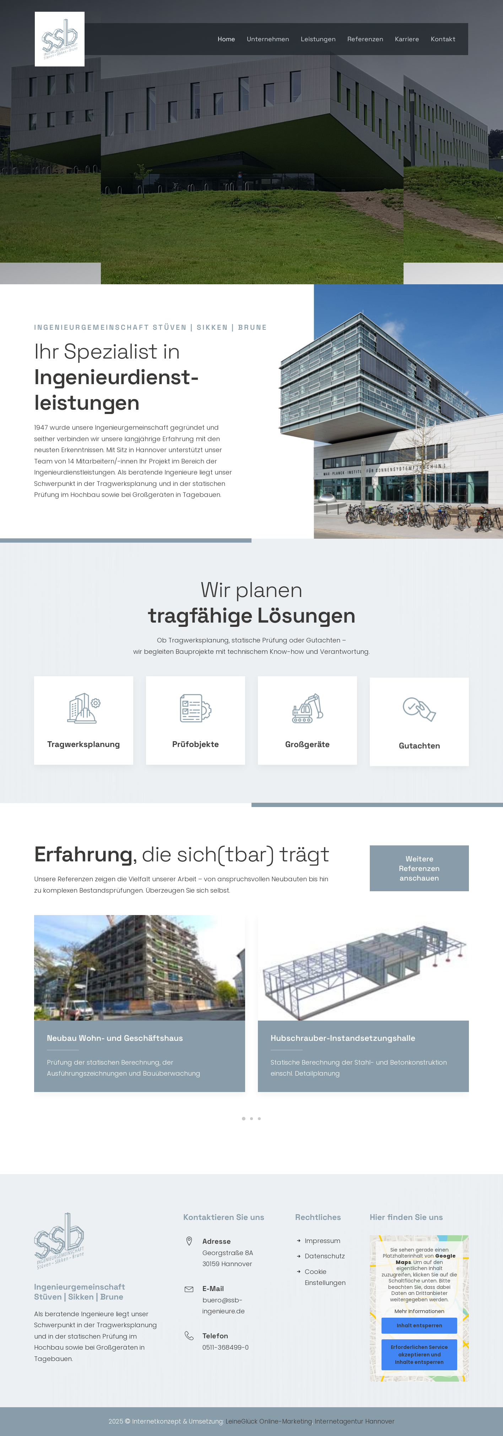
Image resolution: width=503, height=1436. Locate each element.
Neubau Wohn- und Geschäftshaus (132, 1037)
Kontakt (443, 39)
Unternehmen (268, 39)
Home (226, 39)
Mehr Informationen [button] (419, 1311)
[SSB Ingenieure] (62, 39)
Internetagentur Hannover (355, 1421)
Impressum (322, 1240)
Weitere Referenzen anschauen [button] (420, 893)
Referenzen (365, 39)
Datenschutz (325, 1255)
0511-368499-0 (225, 1347)
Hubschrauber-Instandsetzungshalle (360, 1037)
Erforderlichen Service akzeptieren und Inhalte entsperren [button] (419, 1354)
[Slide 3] (259, 1118)
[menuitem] (229, 39)
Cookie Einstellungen (325, 1277)
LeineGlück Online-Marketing (269, 1421)
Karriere (407, 39)
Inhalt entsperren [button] (419, 1324)
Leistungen (318, 39)
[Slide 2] (251, 1118)
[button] (157, 967)
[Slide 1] (244, 1118)
